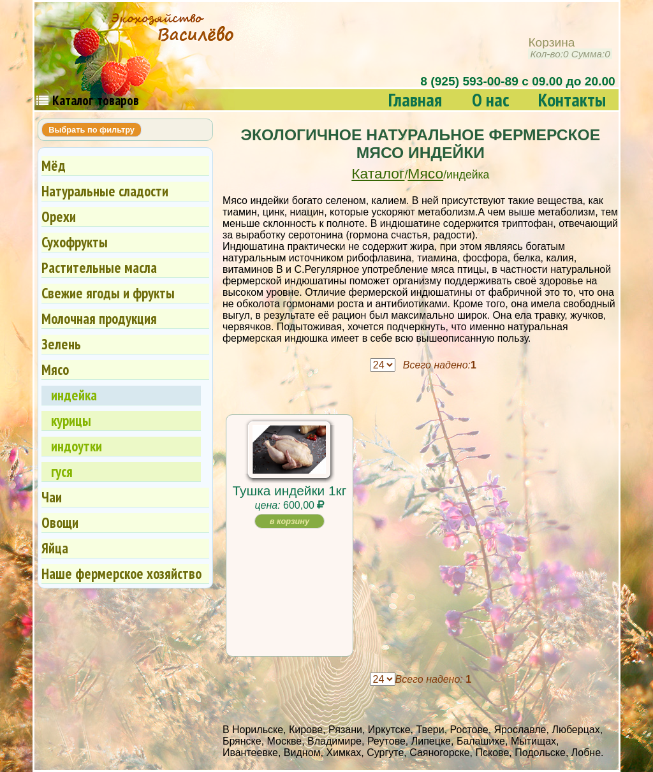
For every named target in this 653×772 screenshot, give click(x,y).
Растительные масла (99, 267)
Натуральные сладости (104, 191)
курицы (71, 420)
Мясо (425, 173)
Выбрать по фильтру (91, 130)
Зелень (61, 344)
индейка (74, 395)
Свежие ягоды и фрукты (108, 293)
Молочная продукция (99, 318)
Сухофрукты (74, 242)
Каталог (377, 173)
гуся (62, 471)
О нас (490, 100)
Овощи (59, 522)
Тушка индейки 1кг (290, 490)
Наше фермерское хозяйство (121, 573)
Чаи (51, 497)
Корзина (570, 48)
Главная (415, 100)
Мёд (53, 165)
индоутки (76, 446)
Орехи (58, 216)
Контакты (572, 100)
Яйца (54, 548)
